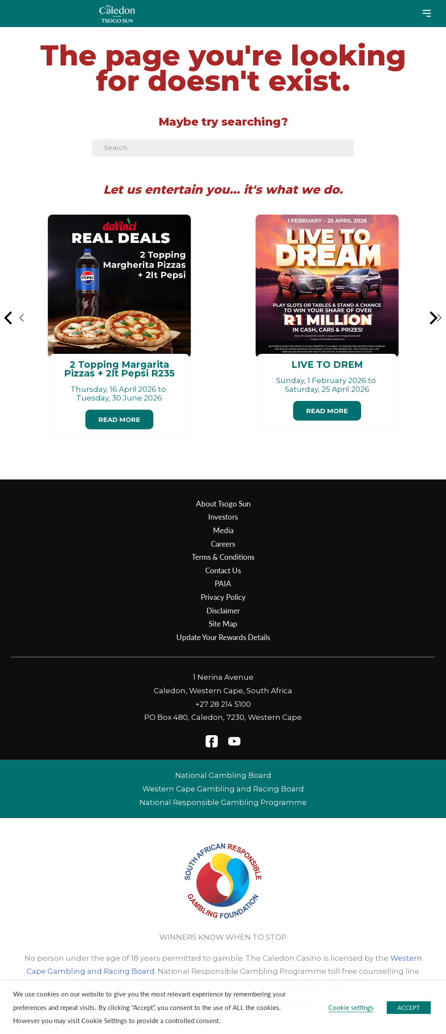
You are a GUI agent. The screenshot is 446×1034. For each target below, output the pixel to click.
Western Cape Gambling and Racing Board (223, 788)
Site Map (223, 623)
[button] (14, 317)
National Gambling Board (223, 775)
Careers (223, 543)
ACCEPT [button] (409, 1007)
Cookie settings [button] (351, 1007)
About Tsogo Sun (223, 503)
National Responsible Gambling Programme (223, 802)
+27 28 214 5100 (223, 704)
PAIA (223, 583)
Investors (223, 516)
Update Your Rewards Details (223, 637)
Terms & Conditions (223, 556)
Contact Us (223, 570)
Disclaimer (223, 610)
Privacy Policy (223, 597)
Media (223, 530)
